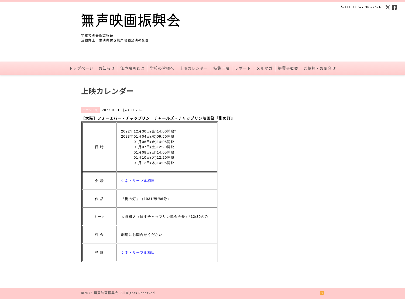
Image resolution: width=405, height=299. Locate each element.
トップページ (81, 68)
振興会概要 (288, 68)
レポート (243, 68)
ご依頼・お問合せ (320, 68)
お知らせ (107, 68)
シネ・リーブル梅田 (138, 181)
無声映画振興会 (106, 292)
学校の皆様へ (162, 68)
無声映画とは (132, 68)
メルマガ (264, 68)
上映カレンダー (194, 68)
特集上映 (221, 68)
